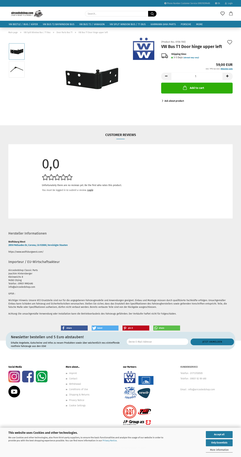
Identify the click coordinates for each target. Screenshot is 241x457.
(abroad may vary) (191, 58)
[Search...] (152, 14)
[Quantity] (197, 76)
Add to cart (193, 87)
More (199, 24)
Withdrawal (75, 384)
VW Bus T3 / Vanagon (92, 24)
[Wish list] (222, 14)
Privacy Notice (110, 440)
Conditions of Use (78, 389)
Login (229, 3)
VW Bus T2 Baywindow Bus (58, 24)
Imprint (73, 373)
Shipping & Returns (79, 394)
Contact (73, 378)
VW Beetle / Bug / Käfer (23, 24)
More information (219, 449)
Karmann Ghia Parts (163, 24)
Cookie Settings (77, 405)
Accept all (219, 434)
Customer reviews (120, 135)
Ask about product (174, 101)
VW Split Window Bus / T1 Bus (128, 24)
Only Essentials (219, 442)
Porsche (186, 24)
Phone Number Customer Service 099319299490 (187, 3)
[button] (231, 14)
